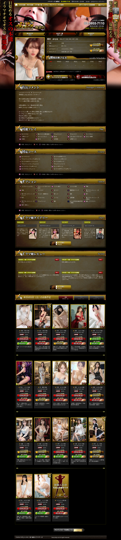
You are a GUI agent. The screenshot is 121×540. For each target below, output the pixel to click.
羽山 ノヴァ (23, 387)
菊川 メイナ (41, 500)
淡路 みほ (42, 444)
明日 (81, 298)
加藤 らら (24, 444)
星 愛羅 (42, 387)
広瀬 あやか (78, 444)
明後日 (96, 298)
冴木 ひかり (60, 330)
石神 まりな (60, 387)
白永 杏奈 (42, 330)
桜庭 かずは (96, 387)
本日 (65, 298)
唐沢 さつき (78, 387)
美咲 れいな (96, 330)
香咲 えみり (78, 330)
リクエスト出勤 (61, 500)
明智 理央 (24, 330)
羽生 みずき (23, 500)
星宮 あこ (96, 444)
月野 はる (60, 444)
